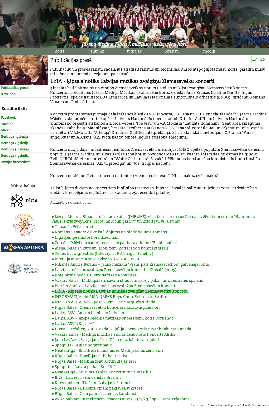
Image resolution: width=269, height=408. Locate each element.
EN (263, 59)
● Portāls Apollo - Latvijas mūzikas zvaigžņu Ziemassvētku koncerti (114, 286)
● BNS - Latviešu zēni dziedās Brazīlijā (87, 377)
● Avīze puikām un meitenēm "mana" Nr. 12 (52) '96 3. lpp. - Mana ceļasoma (121, 399)
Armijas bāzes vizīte (16, 162)
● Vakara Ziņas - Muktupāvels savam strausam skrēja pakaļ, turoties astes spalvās (127, 280)
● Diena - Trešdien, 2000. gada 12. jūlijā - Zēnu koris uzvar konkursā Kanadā (121, 329)
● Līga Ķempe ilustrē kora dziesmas (85, 237)
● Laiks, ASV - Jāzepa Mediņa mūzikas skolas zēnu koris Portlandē (113, 318)
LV (254, 59)
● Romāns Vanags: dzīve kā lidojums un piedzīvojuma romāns (109, 232)
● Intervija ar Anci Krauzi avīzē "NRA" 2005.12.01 (95, 259)
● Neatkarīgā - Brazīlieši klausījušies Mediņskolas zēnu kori (107, 350)
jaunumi (97, 51)
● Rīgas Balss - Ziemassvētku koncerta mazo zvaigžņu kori (106, 307)
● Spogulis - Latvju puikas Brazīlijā (84, 367)
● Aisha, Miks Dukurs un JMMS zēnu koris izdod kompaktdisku (110, 248)
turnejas (134, 51)
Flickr (5, 130)
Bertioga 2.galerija (15, 143)
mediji (209, 51)
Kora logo (8, 94)
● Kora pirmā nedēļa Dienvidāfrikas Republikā (94, 275)
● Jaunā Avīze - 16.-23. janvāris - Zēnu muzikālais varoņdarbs (107, 340)
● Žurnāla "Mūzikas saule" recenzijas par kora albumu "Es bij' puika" (115, 243)
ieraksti (172, 51)
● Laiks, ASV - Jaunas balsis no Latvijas (88, 313)
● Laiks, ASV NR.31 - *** (73, 323)
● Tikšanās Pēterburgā (72, 226)
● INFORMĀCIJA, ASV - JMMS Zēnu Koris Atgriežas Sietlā (103, 302)
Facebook (8, 118)
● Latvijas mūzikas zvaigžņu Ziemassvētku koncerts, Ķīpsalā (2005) (114, 270)
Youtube (7, 124)
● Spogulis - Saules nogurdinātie (82, 345)
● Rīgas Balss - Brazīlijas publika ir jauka (89, 356)
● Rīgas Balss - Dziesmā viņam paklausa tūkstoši (97, 388)
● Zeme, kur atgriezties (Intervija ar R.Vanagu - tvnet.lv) (103, 253)
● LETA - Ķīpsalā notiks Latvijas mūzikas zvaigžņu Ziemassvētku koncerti (120, 291)
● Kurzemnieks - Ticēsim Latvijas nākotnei (91, 383)
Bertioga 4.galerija (15, 156)
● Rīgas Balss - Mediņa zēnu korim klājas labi (94, 361)
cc (193, 405)
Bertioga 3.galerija (15, 149)
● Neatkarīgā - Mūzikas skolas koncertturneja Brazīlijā (102, 372)
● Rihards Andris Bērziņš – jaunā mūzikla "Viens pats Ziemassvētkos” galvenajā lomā (130, 264)
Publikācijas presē (15, 88)
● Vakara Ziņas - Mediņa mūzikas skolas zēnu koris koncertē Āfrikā (113, 334)
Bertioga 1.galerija (14, 137)
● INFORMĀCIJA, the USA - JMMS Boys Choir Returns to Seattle (109, 297)
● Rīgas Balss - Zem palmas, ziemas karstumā (94, 393)
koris (60, 51)
